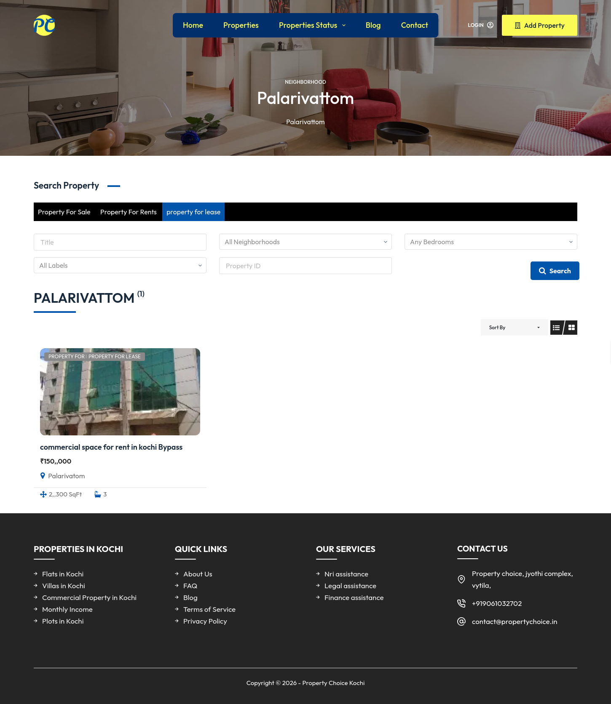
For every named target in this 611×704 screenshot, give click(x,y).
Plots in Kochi (62, 620)
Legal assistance (350, 585)
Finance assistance (354, 597)
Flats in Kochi (62, 573)
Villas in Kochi (63, 585)
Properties (241, 25)
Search (555, 271)
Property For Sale (64, 212)
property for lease (193, 212)
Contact (414, 25)
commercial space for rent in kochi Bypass (111, 447)
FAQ (190, 585)
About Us (197, 573)
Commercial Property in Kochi (89, 597)
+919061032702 (497, 603)
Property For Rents (128, 212)
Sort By (497, 327)
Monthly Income (67, 609)
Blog (373, 25)
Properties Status (314, 25)
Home (193, 25)
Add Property (540, 25)
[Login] (480, 25)
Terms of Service (209, 609)
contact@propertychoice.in (514, 621)
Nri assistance (346, 573)
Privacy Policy (205, 620)
